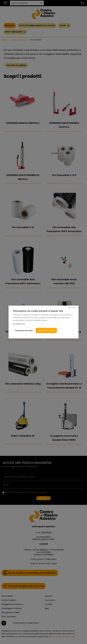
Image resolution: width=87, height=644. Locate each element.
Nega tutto (72, 307)
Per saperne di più (19, 324)
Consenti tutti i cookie (46, 330)
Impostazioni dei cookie (24, 330)
